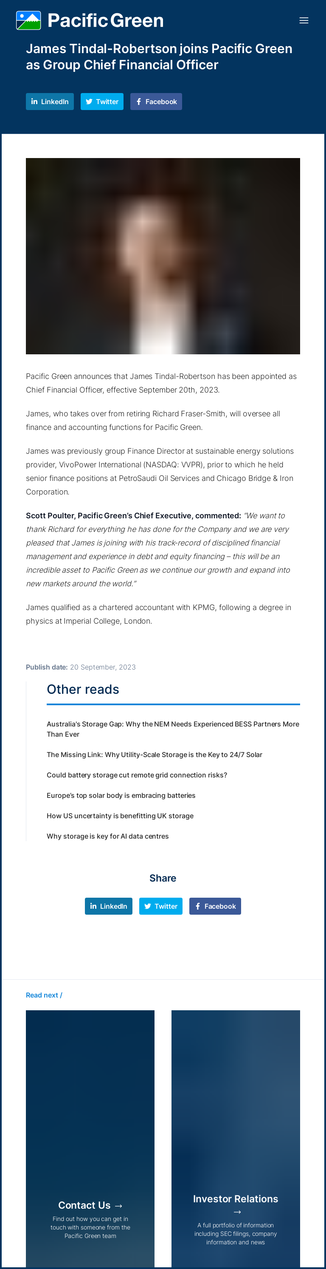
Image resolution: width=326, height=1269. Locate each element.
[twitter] (102, 101)
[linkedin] (49, 101)
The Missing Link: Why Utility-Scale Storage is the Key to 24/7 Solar (154, 754)
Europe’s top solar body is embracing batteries (121, 795)
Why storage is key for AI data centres (108, 836)
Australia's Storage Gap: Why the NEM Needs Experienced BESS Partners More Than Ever (173, 729)
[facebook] (156, 101)
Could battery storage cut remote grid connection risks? (137, 775)
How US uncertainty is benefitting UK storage (120, 815)
